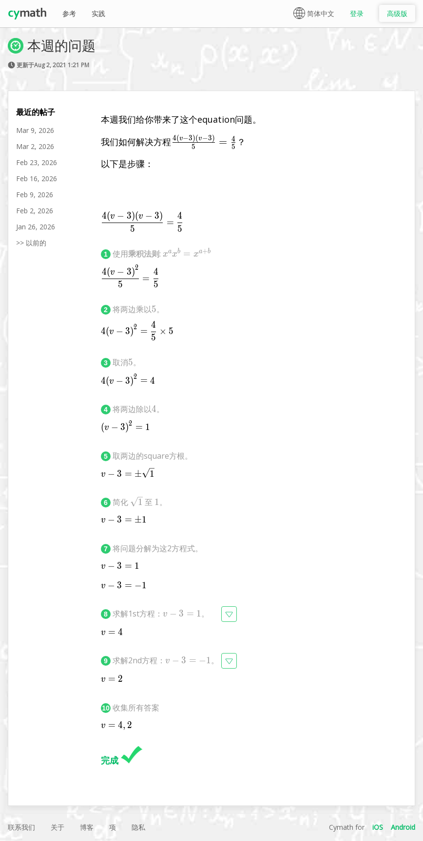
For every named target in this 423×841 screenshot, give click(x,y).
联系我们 (21, 827)
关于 (57, 827)
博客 (87, 827)
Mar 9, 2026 (35, 130)
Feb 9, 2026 (34, 194)
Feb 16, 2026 (36, 178)
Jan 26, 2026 (35, 226)
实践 (98, 13)
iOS (377, 827)
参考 (69, 13)
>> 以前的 (31, 242)
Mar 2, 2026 (35, 146)
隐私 (138, 827)
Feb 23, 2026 (36, 162)
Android (403, 827)
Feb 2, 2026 (34, 210)
